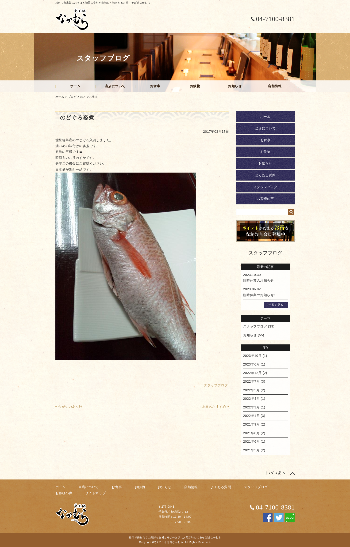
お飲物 (195, 86)
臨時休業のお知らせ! (259, 295)
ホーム (75, 86)
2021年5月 (251, 450)
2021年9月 (251, 424)
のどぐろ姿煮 (89, 96)
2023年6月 (251, 364)
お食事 (155, 86)
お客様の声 (265, 198)
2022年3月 (251, 407)
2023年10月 (252, 356)
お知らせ (235, 86)
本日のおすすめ (214, 406)
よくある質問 (265, 175)
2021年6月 (251, 441)
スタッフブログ (265, 187)
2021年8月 (251, 433)
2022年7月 (251, 381)
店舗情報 (274, 86)
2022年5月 (251, 390)
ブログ (72, 96)
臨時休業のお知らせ (258, 280)
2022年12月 (252, 373)
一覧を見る (276, 304)
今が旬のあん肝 (70, 406)
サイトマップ (95, 493)
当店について (115, 86)
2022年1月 (251, 416)
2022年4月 (251, 398)
